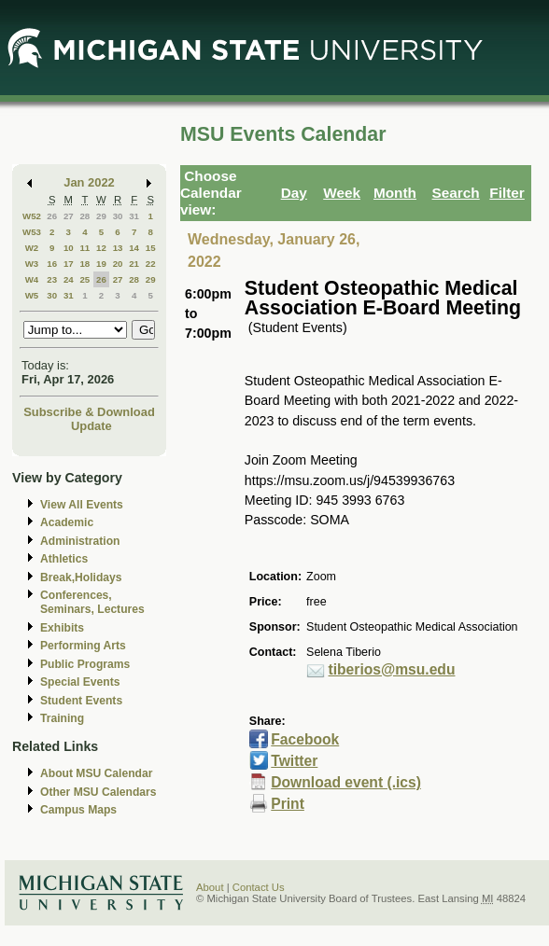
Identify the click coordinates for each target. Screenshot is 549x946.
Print (287, 804)
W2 (32, 248)
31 (134, 216)
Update (91, 426)
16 (52, 263)
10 (68, 248)
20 (118, 263)
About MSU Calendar (96, 773)
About (210, 887)
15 (151, 248)
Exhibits (62, 627)
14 (134, 248)
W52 (31, 216)
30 (118, 216)
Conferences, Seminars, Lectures (92, 602)
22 (151, 263)
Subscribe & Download (89, 412)
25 (84, 279)
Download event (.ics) (346, 782)
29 (101, 216)
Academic (66, 522)
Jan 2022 (89, 182)
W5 (32, 295)
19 (101, 263)
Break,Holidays (81, 577)
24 (68, 279)
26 (52, 216)
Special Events (80, 682)
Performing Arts (83, 645)
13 (118, 248)
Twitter (294, 761)
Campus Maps (78, 809)
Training (62, 718)
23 (52, 279)
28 (84, 216)
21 (134, 263)
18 (84, 263)
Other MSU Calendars (98, 792)
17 (68, 263)
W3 (32, 263)
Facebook (305, 739)
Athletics (64, 558)
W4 (32, 279)
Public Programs (85, 664)
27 (68, 216)
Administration (80, 541)
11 (84, 248)
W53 (31, 232)
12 (101, 248)
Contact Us (258, 887)
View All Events (81, 504)
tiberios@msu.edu (392, 669)
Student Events (81, 700)
